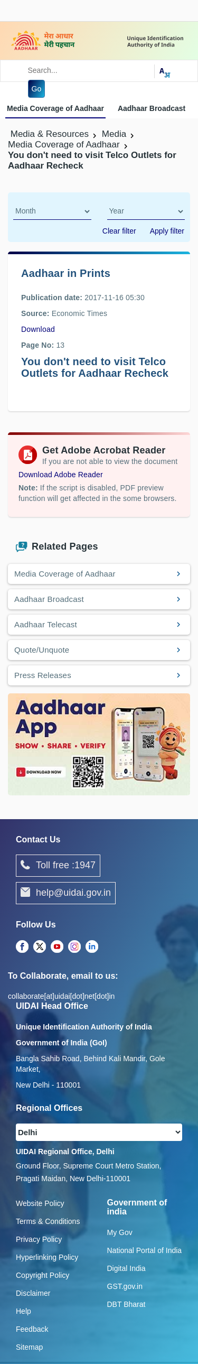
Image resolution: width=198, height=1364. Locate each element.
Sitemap (29, 1347)
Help (23, 1311)
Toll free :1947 (58, 865)
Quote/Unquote (41, 649)
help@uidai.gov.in (66, 893)
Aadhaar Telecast (45, 624)
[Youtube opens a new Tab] (57, 947)
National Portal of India (144, 1250)
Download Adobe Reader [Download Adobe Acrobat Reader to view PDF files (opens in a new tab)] (60, 474)
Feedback (32, 1329)
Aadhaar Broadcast (151, 108)
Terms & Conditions (48, 1221)
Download (38, 329)
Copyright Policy (42, 1275)
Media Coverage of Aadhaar (55, 108)
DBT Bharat (126, 1304)
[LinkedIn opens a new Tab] (92, 947)
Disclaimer (33, 1293)
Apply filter (167, 231)
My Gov (120, 1232)
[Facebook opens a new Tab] (22, 947)
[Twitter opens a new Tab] (39, 947)
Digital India (126, 1268)
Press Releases (42, 675)
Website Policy (40, 1203)
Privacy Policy (39, 1239)
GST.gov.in (125, 1286)
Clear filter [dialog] (119, 231)
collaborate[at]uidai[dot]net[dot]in (61, 996)
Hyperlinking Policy (47, 1257)
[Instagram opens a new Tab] (74, 947)
